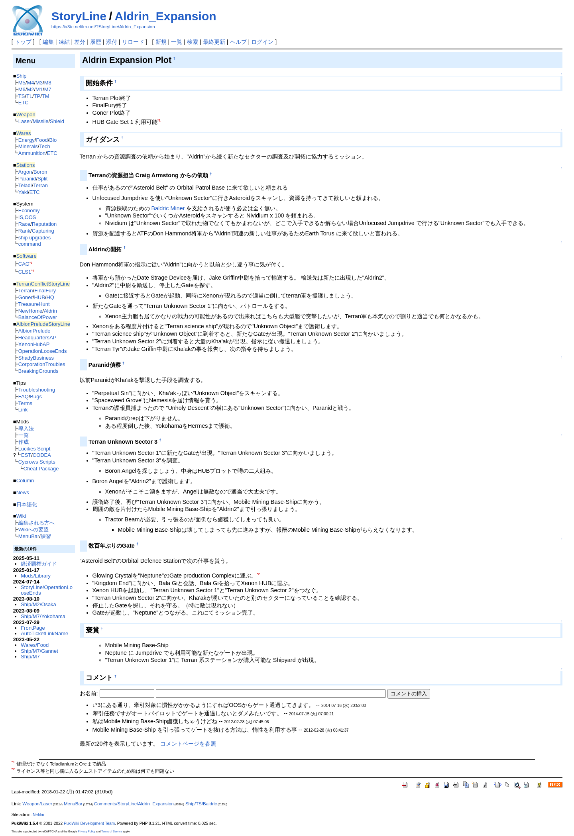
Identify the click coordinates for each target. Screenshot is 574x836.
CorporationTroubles (41, 364)
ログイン (262, 42)
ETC (23, 103)
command (29, 244)
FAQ (23, 396)
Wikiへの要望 (33, 530)
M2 (30, 89)
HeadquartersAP (37, 338)
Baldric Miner (168, 208)
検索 (192, 42)
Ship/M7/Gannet (39, 651)
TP (37, 96)
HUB (39, 297)
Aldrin (50, 311)
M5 (22, 83)
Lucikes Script (34, 449)
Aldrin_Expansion (165, 16)
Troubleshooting (36, 390)
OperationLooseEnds (42, 351)
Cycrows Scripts (36, 462)
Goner (25, 297)
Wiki (21, 516)
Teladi (25, 185)
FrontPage (33, 628)
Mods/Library (36, 576)
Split (42, 179)
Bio (53, 140)
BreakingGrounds (38, 371)
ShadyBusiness (36, 358)
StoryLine (78, 16)
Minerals (28, 146)
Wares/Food (35, 645)
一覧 (176, 42)
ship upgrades (34, 238)
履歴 (95, 42)
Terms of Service (111, 831)
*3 (30, 262)
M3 (39, 83)
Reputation (44, 224)
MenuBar (28, 536)
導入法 (26, 428)
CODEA (42, 455)
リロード (133, 42)
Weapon (25, 114)
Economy (29, 210)
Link (23, 410)
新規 (161, 42)
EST (26, 455)
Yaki (23, 192)
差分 (79, 42)
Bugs (36, 396)
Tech (44, 146)
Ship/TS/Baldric (201, 803)
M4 (30, 83)
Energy (26, 140)
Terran (40, 185)
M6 (22, 89)
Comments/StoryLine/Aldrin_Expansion (134, 803)
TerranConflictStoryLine (43, 284)
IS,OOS (27, 217)
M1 (39, 89)
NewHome (30, 311)
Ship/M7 (30, 657)
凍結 (64, 42)
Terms (25, 403)
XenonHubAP (34, 344)
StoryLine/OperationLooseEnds (47, 590)
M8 (47, 83)
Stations (25, 165)
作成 (23, 442)
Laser (24, 121)
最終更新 (214, 42)
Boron (40, 172)
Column (25, 481)
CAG (23, 264)
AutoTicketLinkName (44, 633)
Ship (21, 76)
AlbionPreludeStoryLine (43, 324)
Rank (24, 231)
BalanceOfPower (37, 317)
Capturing (43, 231)
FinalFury (45, 291)
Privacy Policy (86, 831)
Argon (25, 172)
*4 (32, 270)
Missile (41, 121)
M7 (47, 89)
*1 (159, 120)
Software (26, 256)
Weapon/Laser (37, 803)
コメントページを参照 (188, 743)
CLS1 (24, 272)
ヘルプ (238, 42)
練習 (46, 536)
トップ (23, 42)
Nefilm (38, 815)
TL (29, 96)
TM (45, 96)
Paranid (27, 179)
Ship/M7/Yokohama (43, 616)
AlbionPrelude (34, 331)
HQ (50, 297)
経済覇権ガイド (39, 564)
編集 (48, 42)
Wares (23, 133)
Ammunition (31, 153)
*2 (258, 574)
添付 (111, 42)
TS (21, 96)
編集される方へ (36, 523)
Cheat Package (41, 469)
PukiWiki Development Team (89, 823)
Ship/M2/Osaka (38, 604)
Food (42, 140)
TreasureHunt (34, 304)
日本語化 (26, 504)
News (22, 492)
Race (24, 224)
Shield (57, 121)
